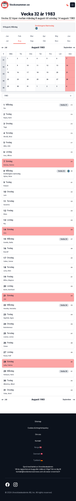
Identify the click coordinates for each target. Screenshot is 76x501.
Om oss (38, 434)
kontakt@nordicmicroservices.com (29, 471)
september (69, 47)
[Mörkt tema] (68, 5)
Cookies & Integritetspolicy (38, 428)
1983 (38, 95)
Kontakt (38, 441)
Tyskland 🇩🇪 (38, 460)
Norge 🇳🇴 (38, 447)
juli (4, 47)
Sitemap (38, 421)
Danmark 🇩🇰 (38, 454)
